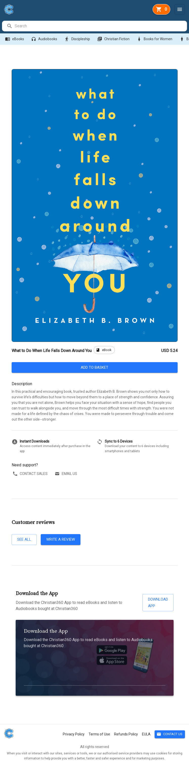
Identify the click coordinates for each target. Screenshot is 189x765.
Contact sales (31, 473)
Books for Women (155, 39)
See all (24, 539)
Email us (66, 473)
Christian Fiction (114, 39)
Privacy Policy (74, 734)
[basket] (161, 9)
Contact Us (170, 734)
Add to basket (95, 367)
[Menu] (179, 9)
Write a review (60, 539)
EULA (146, 734)
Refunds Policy (126, 734)
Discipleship (77, 39)
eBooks (15, 39)
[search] (100, 26)
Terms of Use (99, 734)
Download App (158, 602)
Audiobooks (44, 39)
